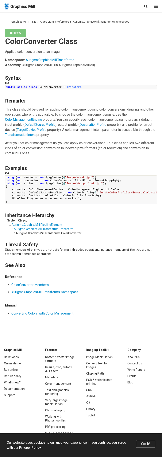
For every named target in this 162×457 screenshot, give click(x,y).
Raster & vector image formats (60, 359)
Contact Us (134, 363)
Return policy (12, 376)
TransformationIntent (20, 135)
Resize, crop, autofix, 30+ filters (59, 369)
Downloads (11, 357)
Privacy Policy (30, 448)
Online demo (12, 363)
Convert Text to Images (96, 365)
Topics (15, 32)
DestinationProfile (93, 125)
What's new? (12, 382)
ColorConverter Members (30, 285)
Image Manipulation (99, 357)
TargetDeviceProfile (31, 130)
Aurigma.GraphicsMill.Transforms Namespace (101, 21)
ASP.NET (92, 396)
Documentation (14, 388)
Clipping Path (95, 373)
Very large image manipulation (56, 402)
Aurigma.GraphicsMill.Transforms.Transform (43, 229)
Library (90, 409)
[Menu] (156, 6)
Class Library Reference (54, 21)
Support (9, 395)
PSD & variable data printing (99, 381)
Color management (58, 383)
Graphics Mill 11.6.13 (23, 21)
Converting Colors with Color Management (42, 313)
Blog (130, 382)
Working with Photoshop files (55, 418)
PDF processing (55, 426)
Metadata (51, 377)
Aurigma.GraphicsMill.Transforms (50, 60)
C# (88, 402)
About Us (133, 357)
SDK (89, 390)
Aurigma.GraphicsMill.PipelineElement (37, 224)
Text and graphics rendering (57, 391)
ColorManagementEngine (23, 120)
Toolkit (90, 415)
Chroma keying (55, 410)
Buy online (11, 369)
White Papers (136, 369)
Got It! (145, 444)
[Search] (146, 6)
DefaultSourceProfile (39, 125)
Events (131, 376)
